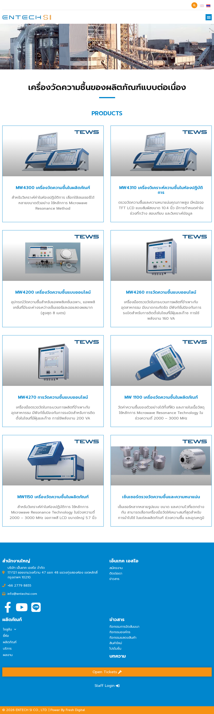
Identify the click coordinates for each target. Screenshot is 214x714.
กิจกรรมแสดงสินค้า (122, 637)
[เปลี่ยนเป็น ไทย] (208, 5)
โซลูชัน (9, 629)
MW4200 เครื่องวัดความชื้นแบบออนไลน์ (53, 325)
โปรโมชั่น (115, 648)
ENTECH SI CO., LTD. (32, 710)
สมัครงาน (116, 568)
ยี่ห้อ (6, 635)
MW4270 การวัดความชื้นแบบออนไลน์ (53, 430)
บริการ (7, 648)
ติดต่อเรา (115, 573)
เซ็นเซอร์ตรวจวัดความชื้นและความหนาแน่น (161, 529)
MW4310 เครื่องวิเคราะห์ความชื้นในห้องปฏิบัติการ (161, 223)
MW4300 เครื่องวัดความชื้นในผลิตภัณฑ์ (53, 220)
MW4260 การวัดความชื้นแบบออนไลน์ (161, 325)
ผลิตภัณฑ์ (9, 642)
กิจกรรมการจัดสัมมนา (124, 626)
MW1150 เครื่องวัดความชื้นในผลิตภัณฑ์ (53, 529)
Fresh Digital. (75, 710)
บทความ (117, 656)
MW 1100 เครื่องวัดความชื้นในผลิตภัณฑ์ (161, 430)
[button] (209, 17)
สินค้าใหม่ (115, 643)
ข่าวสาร (114, 579)
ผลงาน (8, 655)
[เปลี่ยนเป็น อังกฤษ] (202, 5)
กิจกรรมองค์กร (119, 632)
